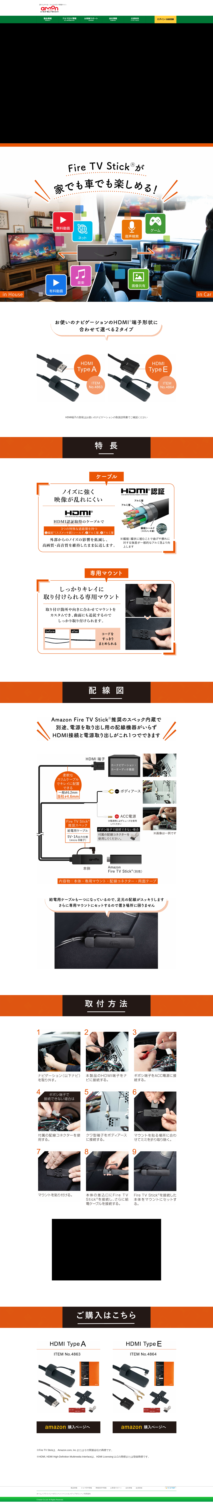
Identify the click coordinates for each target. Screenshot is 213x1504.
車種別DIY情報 (101, 1488)
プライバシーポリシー (51, 1494)
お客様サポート (116, 1488)
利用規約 (87, 1494)
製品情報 (74, 1488)
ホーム (39, 1494)
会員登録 (139, 1488)
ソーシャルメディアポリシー (71, 1494)
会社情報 (128, 1488)
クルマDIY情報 (86, 1488)
